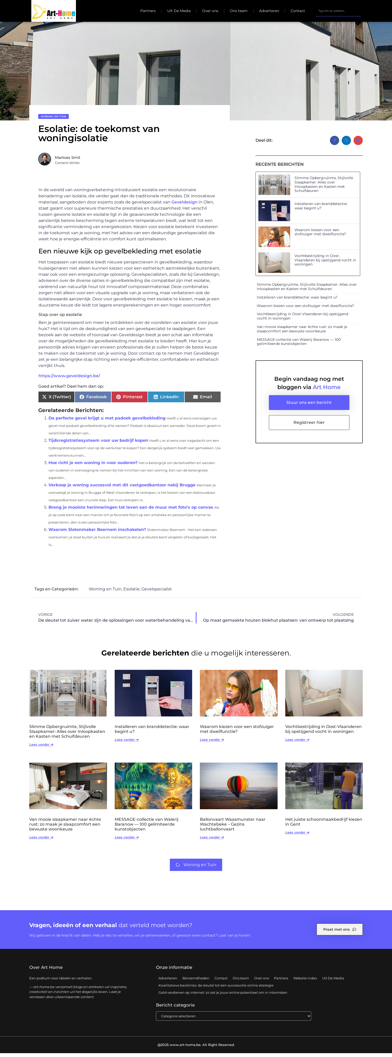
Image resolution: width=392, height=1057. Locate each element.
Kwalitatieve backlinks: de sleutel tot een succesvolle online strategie (216, 989)
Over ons (210, 10)
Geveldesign (184, 205)
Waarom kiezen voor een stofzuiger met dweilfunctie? (320, 235)
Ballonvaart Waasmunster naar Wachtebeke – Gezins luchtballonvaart (233, 827)
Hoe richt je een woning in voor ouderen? (93, 466)
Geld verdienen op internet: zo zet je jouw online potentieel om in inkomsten (223, 996)
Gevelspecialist (156, 592)
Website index (305, 982)
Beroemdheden (195, 982)
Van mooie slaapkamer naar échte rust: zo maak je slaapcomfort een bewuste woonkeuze (302, 332)
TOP (375, 1037)
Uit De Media (179, 10)
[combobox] (338, 10)
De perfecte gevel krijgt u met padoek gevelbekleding (106, 421)
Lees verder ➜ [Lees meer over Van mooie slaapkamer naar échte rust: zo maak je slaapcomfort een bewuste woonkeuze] (41, 841)
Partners (148, 10)
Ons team (239, 10)
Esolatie (131, 592)
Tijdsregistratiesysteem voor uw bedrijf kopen (98, 444)
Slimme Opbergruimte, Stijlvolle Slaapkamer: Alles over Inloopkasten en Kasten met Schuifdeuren (324, 188)
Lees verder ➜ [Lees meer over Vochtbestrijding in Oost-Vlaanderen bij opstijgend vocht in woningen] (297, 743)
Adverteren (269, 10)
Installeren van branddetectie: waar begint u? (321, 209)
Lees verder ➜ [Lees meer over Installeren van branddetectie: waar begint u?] (127, 743)
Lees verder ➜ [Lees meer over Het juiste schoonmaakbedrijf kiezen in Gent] (297, 836)
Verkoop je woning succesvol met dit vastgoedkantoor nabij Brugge (121, 488)
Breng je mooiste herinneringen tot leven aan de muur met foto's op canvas (130, 511)
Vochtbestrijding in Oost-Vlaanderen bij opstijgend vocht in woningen (325, 263)
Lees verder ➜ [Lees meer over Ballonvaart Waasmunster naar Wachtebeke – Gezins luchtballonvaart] (212, 841)
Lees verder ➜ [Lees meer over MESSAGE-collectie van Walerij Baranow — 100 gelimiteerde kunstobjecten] (127, 841)
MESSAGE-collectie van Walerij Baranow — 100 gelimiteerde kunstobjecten (299, 345)
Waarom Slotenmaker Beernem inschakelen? (97, 533)
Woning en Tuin (53, 120)
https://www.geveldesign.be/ (69, 379)
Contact (298, 10)
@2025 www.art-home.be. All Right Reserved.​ (196, 1048)
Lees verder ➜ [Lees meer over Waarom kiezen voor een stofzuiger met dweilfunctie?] (212, 743)
